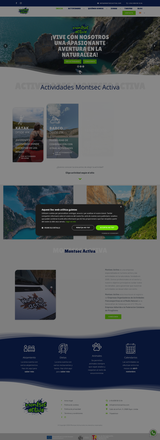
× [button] (121, 207)
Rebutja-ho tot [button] (83, 228)
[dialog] (80, 220)
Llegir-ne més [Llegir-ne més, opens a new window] (71, 221)
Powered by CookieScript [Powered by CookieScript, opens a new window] (110, 233)
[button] (51, 228)
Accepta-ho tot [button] (107, 228)
